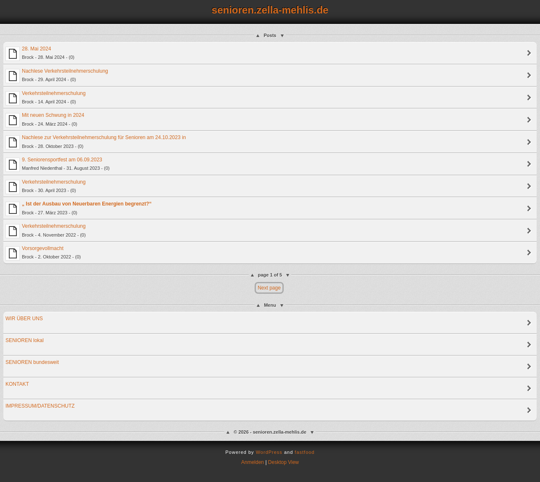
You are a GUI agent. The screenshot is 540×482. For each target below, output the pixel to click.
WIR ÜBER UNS (24, 318)
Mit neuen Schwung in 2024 (44, 119)
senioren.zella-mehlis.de (270, 10)
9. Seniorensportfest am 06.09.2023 (57, 164)
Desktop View (283, 462)
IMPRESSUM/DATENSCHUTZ (39, 406)
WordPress (269, 452)
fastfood (304, 452)
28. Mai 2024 (39, 53)
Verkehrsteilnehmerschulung (45, 97)
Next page (269, 288)
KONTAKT (17, 384)
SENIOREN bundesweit (32, 362)
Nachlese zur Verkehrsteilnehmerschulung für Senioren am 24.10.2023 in (95, 142)
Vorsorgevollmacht (43, 253)
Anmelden (252, 462)
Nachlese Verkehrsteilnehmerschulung (56, 75)
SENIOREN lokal (24, 340)
